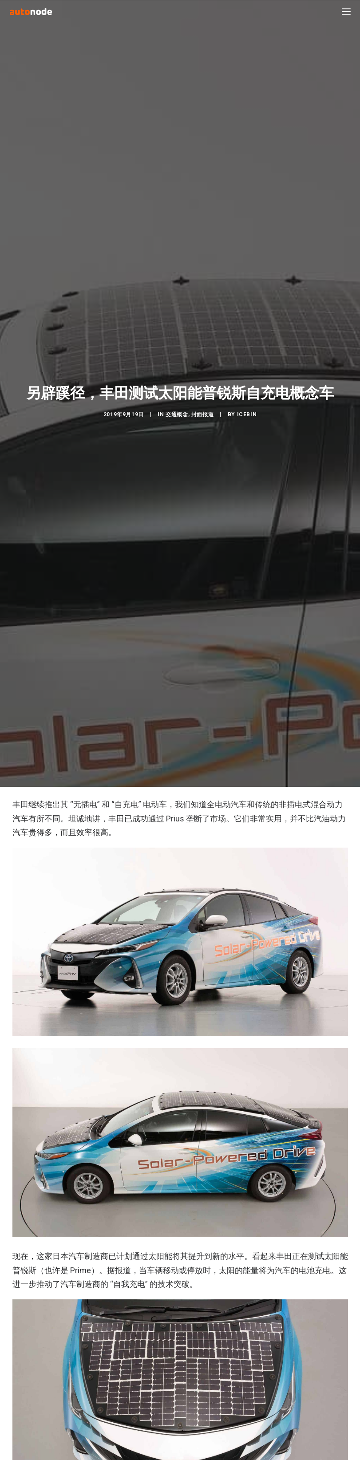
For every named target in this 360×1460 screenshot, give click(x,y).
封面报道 (202, 568)
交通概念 (177, 568)
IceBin (247, 568)
